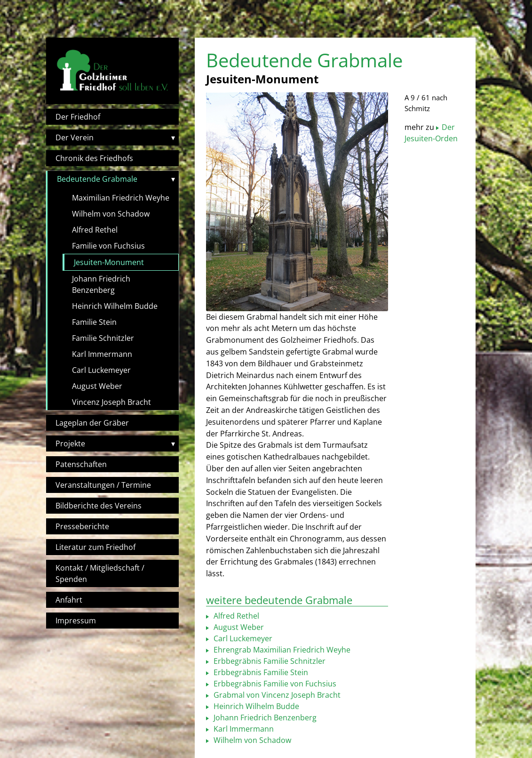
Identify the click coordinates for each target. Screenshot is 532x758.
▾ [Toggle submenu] (173, 137)
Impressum (76, 620)
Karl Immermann (102, 354)
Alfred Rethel (95, 230)
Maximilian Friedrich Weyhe (120, 198)
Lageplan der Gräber (92, 423)
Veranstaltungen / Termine (103, 485)
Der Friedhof (78, 117)
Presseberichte (82, 526)
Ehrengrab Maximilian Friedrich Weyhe (281, 650)
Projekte (70, 443)
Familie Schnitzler (103, 338)
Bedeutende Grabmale (97, 179)
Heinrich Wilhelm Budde (115, 306)
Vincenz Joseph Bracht (111, 402)
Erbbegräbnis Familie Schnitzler (269, 661)
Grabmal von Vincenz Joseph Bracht (276, 695)
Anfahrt (69, 600)
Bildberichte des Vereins (99, 505)
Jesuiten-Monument (109, 262)
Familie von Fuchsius (108, 246)
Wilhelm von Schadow (111, 214)
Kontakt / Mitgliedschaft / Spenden (100, 573)
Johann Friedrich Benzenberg (101, 284)
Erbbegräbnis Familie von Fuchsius (274, 683)
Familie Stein (94, 322)
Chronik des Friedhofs (94, 158)
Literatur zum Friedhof (95, 547)
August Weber (97, 386)
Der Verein (75, 137)
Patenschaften (81, 464)
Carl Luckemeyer (101, 370)
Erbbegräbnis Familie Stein (260, 672)
